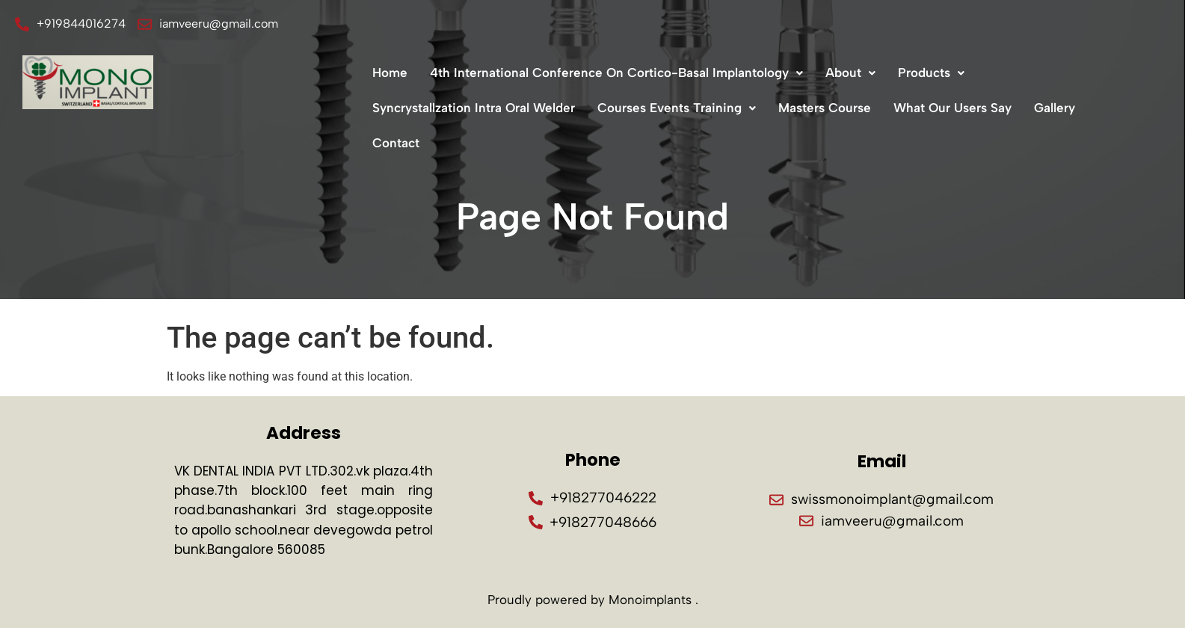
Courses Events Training (676, 107)
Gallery (1054, 107)
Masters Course (824, 107)
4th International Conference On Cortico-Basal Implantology (616, 72)
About (850, 72)
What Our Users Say (952, 107)
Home (389, 72)
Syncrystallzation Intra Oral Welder (473, 107)
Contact (395, 142)
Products (931, 72)
